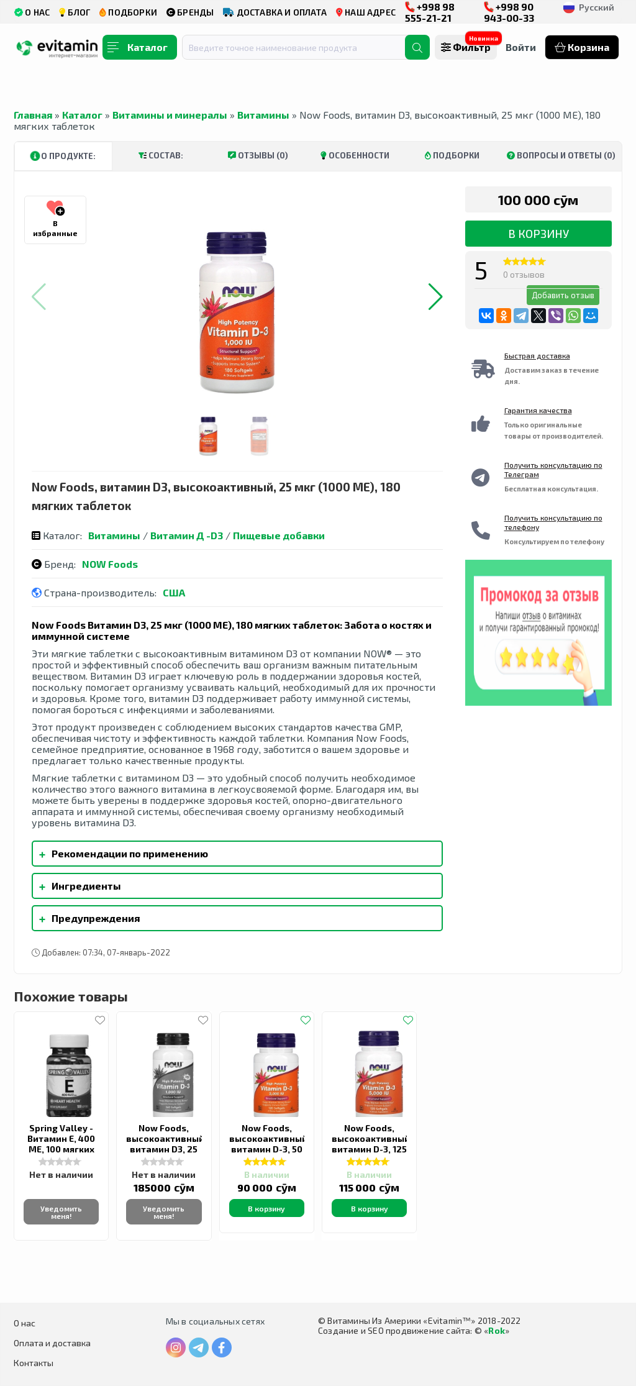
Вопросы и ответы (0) (561, 155)
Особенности (354, 155)
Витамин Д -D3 (186, 535)
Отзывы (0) (258, 155)
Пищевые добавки (279, 535)
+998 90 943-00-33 (509, 12)
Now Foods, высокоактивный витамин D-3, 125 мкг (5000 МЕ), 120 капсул (371, 1149)
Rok (496, 1330)
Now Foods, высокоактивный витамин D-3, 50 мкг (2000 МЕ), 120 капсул (268, 1149)
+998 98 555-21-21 (430, 12)
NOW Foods (110, 564)
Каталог (82, 115)
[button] (435, 297)
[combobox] (301, 47)
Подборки (452, 155)
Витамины (263, 115)
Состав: (161, 155)
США (174, 592)
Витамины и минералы (169, 115)
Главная (33, 115)
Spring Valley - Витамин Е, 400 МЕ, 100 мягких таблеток (61, 1144)
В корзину (538, 233)
